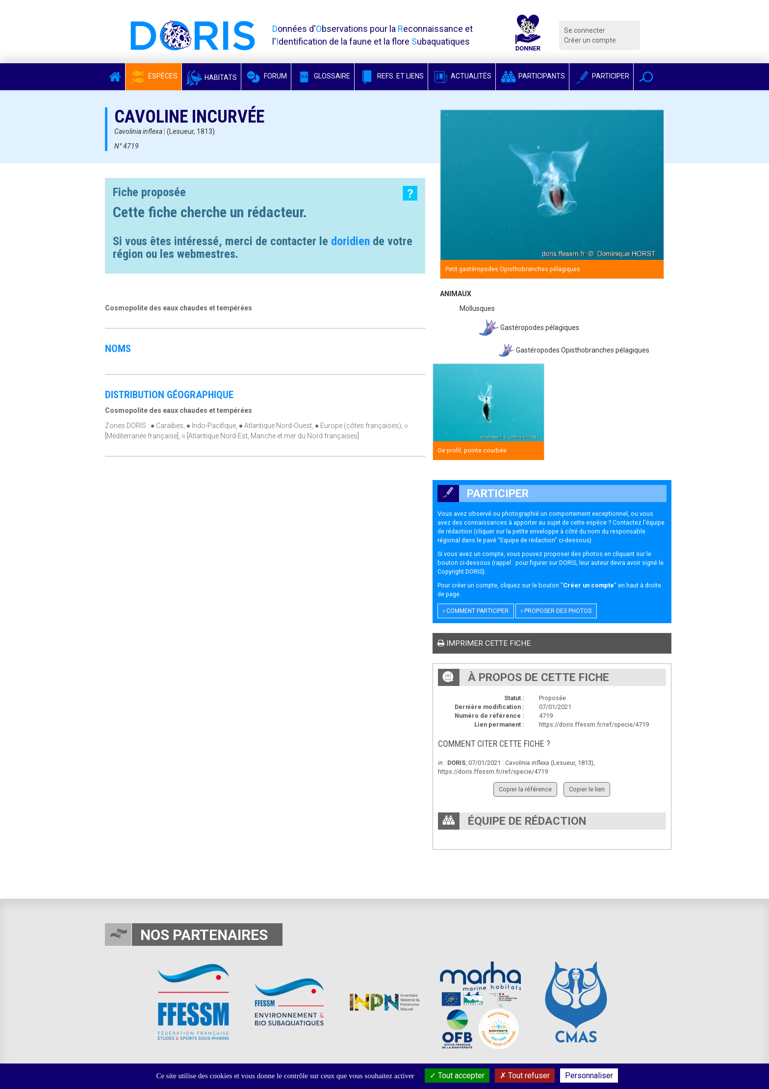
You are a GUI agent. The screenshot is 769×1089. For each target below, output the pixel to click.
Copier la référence (525, 789)
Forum (266, 76)
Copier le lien (587, 789)
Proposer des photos (556, 611)
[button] (646, 76)
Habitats (211, 77)
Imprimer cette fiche (484, 643)
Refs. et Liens (391, 76)
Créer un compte (590, 40)
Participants (532, 76)
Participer (601, 76)
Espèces (153, 76)
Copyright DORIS (460, 571)
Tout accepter (457, 1075)
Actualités (461, 76)
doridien (350, 241)
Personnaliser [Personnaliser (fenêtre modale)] (589, 1075)
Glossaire (322, 76)
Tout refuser (525, 1075)
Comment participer (476, 611)
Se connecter (584, 30)
